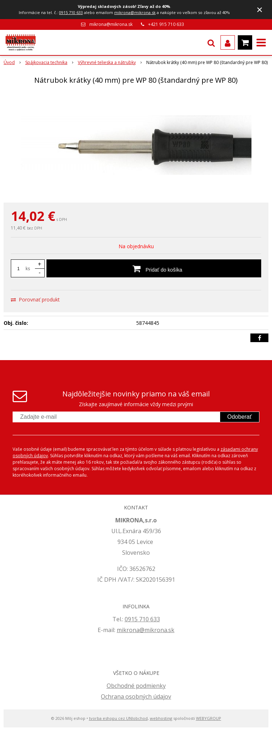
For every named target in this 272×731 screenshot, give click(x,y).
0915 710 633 (71, 12)
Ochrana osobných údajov (136, 696)
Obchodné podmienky (136, 686)
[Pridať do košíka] (153, 268)
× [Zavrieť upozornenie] (260, 9)
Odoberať (239, 417)
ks (28, 268)
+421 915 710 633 (166, 24)
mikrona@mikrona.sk (135, 12)
